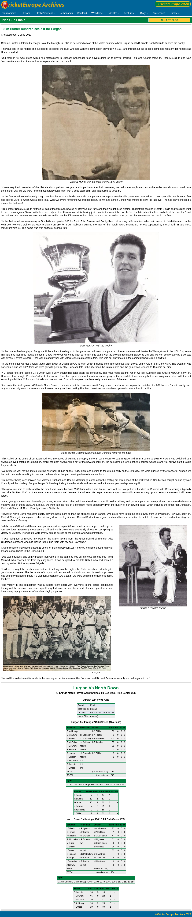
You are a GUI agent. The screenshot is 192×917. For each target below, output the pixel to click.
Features (130, 13)
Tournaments (10, 13)
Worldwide (98, 13)
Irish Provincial (46, 13)
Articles (114, 13)
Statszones (159, 13)
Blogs (144, 13)
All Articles (169, 20)
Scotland (82, 13)
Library (174, 13)
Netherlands (66, 13)
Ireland (28, 13)
